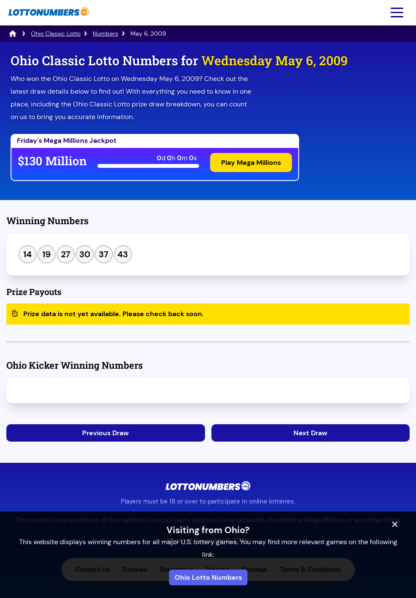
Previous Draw (105, 432)
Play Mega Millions (251, 162)
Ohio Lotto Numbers (208, 577)
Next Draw (310, 432)
